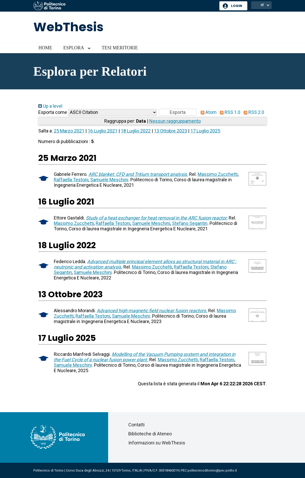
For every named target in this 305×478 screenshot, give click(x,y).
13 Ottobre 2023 (170, 131)
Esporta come (52, 112)
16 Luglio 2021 (102, 131)
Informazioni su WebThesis (156, 442)
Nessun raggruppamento (175, 121)
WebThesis (68, 27)
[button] (177, 112)
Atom (207, 112)
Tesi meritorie (120, 47)
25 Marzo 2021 (69, 131)
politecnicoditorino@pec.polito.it (212, 470)
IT (262, 5)
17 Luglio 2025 (205, 131)
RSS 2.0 (252, 112)
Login (236, 6)
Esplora (73, 47)
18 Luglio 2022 (136, 131)
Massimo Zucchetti (218, 174)
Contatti (136, 424)
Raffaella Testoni (71, 179)
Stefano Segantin (189, 223)
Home (45, 47)
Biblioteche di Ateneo (150, 433)
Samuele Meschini (109, 179)
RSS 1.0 (229, 112)
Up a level (50, 106)
